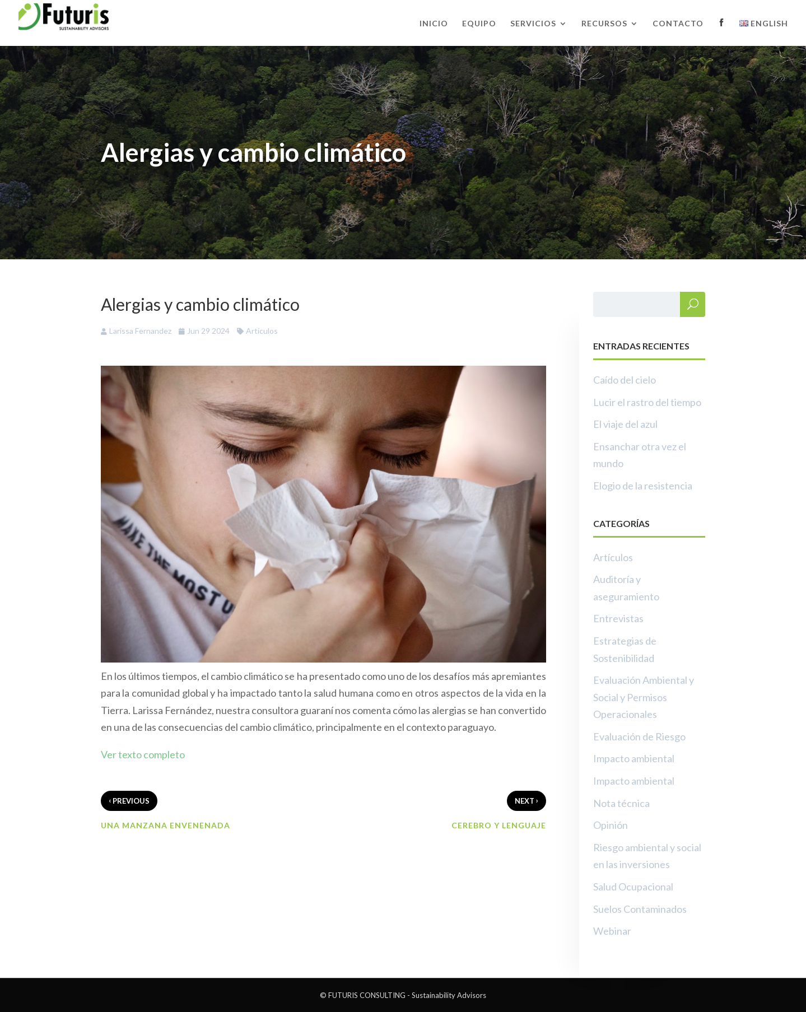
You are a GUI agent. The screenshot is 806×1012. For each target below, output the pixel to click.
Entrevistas (618, 618)
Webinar (612, 931)
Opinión (610, 825)
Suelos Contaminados (640, 909)
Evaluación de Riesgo (639, 736)
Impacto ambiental (633, 758)
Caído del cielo (624, 380)
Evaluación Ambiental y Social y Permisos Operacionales (643, 697)
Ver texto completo (143, 754)
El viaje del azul (625, 424)
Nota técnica (621, 803)
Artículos (262, 330)
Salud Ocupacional (633, 886)
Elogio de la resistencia (642, 485)
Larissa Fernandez (140, 330)
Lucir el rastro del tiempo (647, 402)
